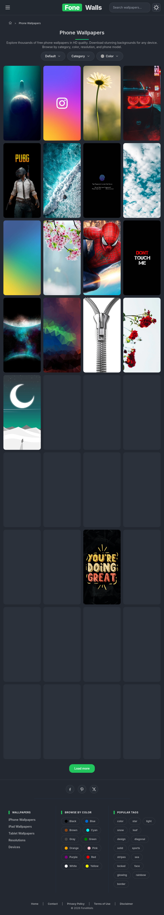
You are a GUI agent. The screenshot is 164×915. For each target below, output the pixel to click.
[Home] (10, 23)
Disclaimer (126, 903)
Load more (82, 768)
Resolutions (17, 840)
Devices (14, 847)
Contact (53, 903)
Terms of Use (102, 903)
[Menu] (7, 7)
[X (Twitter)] (94, 789)
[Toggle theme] (156, 7)
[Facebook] (70, 789)
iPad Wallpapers (20, 826)
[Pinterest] (82, 789)
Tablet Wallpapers (21, 833)
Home (34, 903)
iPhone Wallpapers (22, 819)
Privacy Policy (75, 903)
